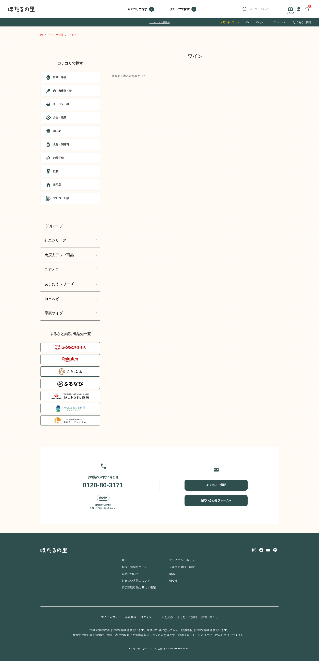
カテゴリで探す (137, 9)
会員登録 (130, 617)
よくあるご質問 (216, 485)
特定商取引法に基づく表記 (139, 587)
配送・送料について (134, 567)
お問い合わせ (209, 617)
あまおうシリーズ (59, 284)
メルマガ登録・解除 (182, 567)
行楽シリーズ (56, 240)
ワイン (72, 34)
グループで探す (180, 9)
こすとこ (52, 269)
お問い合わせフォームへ (216, 500)
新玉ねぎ (52, 299)
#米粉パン (261, 22)
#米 (247, 22)
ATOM (173, 580)
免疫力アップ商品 (59, 255)
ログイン (146, 617)
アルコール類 (55, 34)
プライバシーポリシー (183, 560)
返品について (130, 573)
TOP (125, 560)
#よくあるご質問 (301, 22)
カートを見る (164, 617)
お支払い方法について (136, 580)
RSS (172, 573)
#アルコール (279, 22)
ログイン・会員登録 (160, 22)
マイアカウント (111, 617)
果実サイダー (56, 313)
